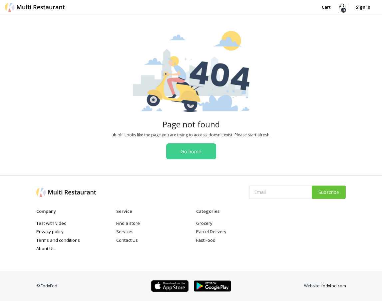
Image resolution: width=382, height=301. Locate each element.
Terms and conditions (58, 240)
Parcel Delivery (211, 231)
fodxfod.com (333, 286)
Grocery (204, 223)
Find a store (128, 223)
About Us (45, 248)
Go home (191, 151)
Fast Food (205, 240)
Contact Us (127, 240)
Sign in (363, 7)
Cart (327, 7)
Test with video (51, 223)
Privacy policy (50, 231)
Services (125, 231)
